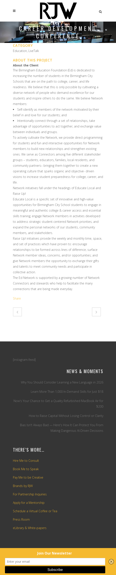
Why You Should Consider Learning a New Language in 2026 (62, 382)
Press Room (21, 519)
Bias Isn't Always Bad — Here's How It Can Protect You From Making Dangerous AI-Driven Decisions (61, 428)
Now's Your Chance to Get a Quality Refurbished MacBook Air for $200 (58, 403)
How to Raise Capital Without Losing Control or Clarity (66, 416)
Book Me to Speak (26, 469)
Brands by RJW (23, 486)
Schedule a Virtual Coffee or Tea (35, 511)
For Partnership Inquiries (30, 494)
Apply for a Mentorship (29, 503)
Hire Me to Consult (26, 461)
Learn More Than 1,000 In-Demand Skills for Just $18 (67, 392)
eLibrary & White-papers (29, 528)
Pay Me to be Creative (28, 477)
